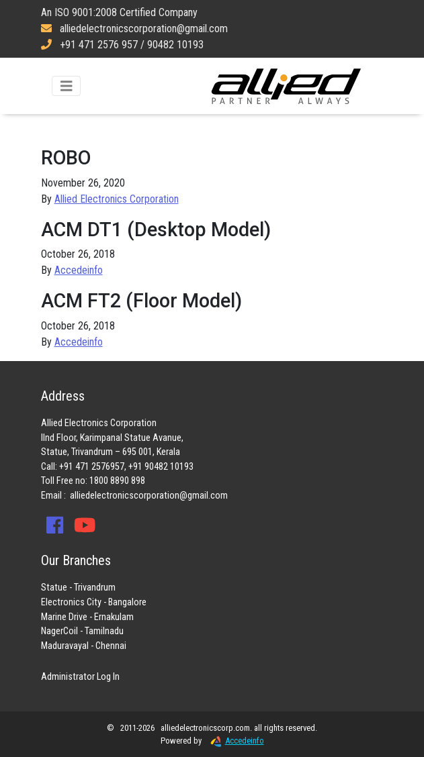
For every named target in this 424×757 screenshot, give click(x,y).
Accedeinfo (78, 270)
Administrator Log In (80, 677)
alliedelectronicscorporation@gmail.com (149, 495)
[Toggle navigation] (66, 86)
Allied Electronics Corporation (286, 85)
